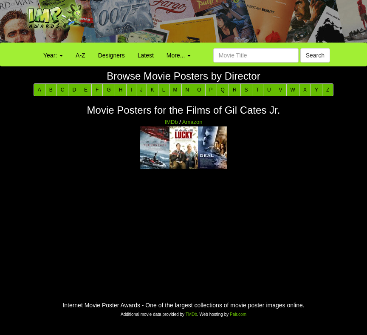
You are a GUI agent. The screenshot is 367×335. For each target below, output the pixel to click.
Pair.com (238, 314)
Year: (53, 55)
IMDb (171, 122)
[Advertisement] (229, 23)
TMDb (191, 314)
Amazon (192, 122)
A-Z (80, 55)
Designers (111, 55)
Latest (146, 55)
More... (179, 55)
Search (315, 55)
